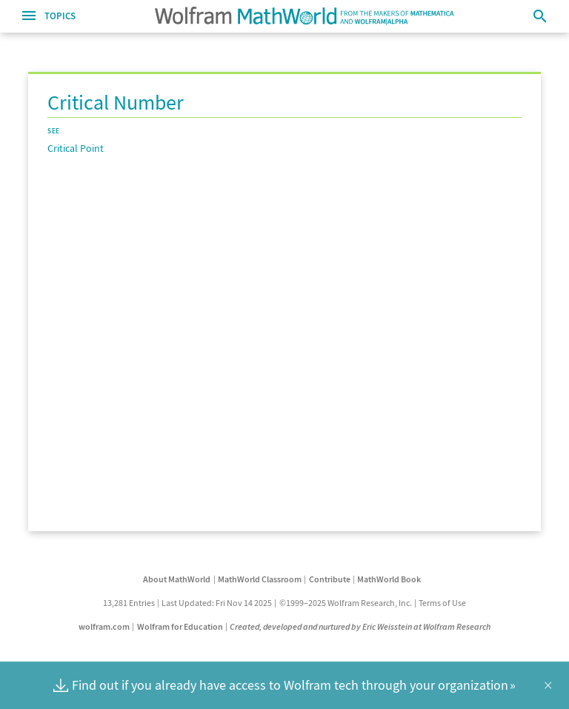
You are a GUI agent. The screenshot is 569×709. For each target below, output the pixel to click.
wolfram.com (104, 626)
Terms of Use (442, 602)
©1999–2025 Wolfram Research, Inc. (345, 602)
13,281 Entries (129, 602)
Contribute (329, 579)
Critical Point (75, 148)
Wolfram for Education (180, 626)
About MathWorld (176, 579)
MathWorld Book (389, 579)
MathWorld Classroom (260, 579)
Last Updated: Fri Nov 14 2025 (217, 602)
